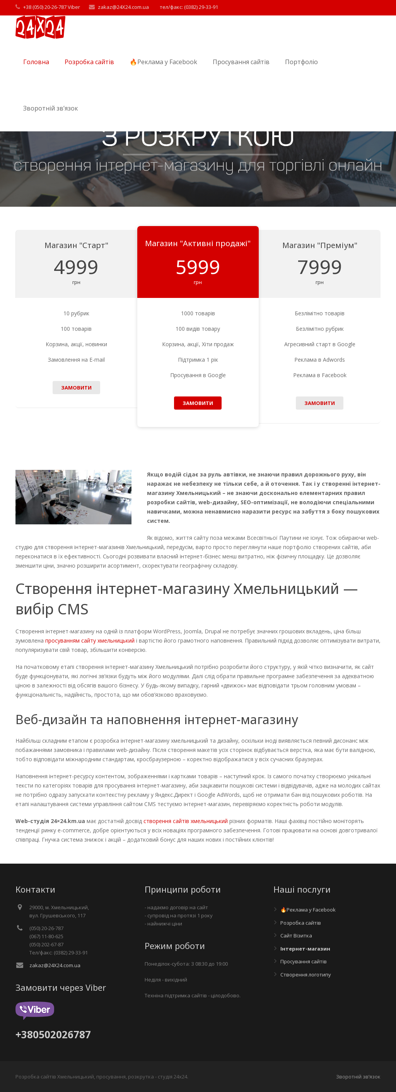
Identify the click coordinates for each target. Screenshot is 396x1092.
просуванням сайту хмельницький (90, 640)
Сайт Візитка (296, 935)
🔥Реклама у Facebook (308, 909)
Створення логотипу (305, 974)
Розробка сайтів (300, 922)
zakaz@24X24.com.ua (123, 6)
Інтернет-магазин (305, 948)
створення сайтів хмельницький (185, 821)
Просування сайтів (303, 961)
